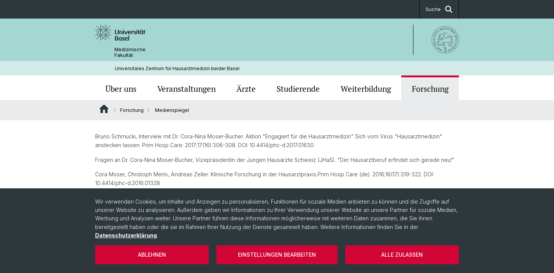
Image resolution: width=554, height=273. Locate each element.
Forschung (430, 88)
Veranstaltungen (186, 88)
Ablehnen (152, 254)
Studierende (298, 88)
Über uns (120, 88)
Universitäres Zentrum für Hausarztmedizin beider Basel (177, 68)
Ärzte (246, 88)
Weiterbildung (366, 88)
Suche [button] (439, 9)
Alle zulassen (402, 254)
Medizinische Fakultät (130, 52)
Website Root (104, 109)
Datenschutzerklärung (126, 235)
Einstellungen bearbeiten (277, 254)
